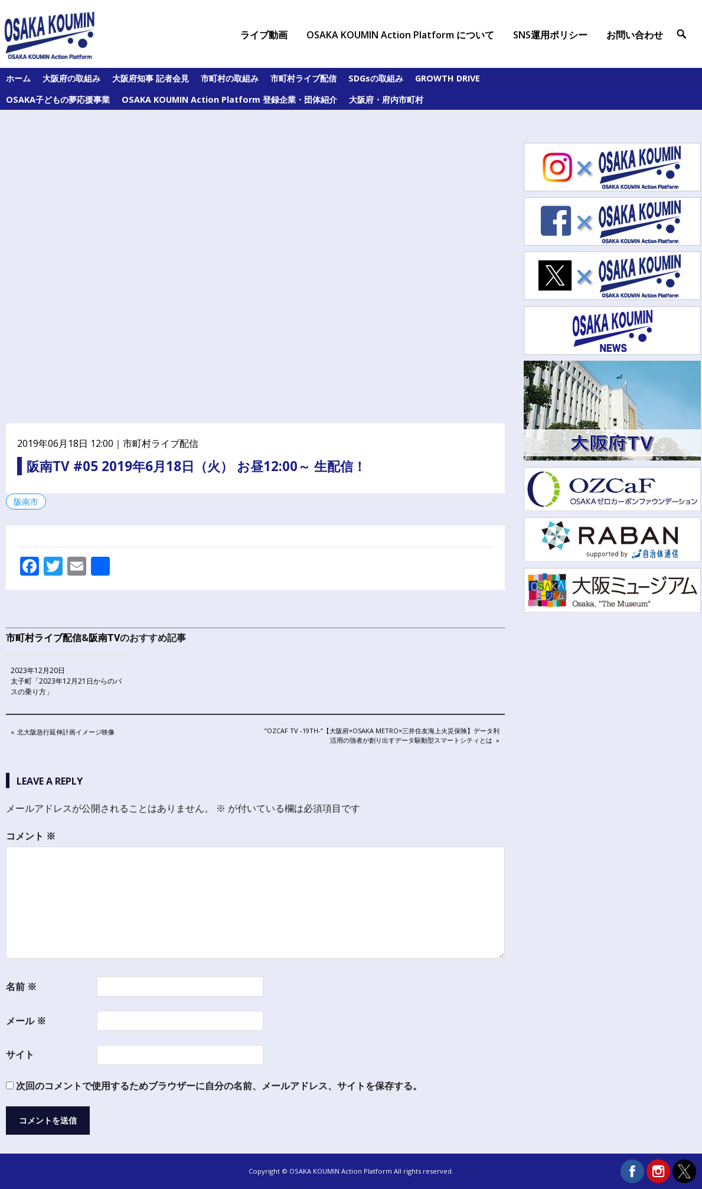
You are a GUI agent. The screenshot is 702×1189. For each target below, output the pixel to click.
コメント (30, 835)
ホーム (18, 78)
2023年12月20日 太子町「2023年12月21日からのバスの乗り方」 (66, 681)
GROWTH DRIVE (447, 78)
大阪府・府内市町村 (386, 99)
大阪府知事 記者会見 (150, 78)
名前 (21, 986)
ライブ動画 (264, 34)
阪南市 (26, 501)
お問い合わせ (634, 34)
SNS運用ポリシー (550, 34)
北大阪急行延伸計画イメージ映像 (66, 733)
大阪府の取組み (71, 78)
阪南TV (104, 637)
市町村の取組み (230, 78)
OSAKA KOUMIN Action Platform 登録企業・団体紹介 (229, 99)
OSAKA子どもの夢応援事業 (58, 99)
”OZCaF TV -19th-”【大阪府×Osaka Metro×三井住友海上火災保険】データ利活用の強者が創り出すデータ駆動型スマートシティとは (381, 735)
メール (26, 1020)
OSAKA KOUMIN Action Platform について (400, 34)
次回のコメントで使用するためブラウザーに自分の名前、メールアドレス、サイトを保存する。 (219, 1085)
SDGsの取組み (375, 78)
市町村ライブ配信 (303, 78)
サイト (20, 1054)
